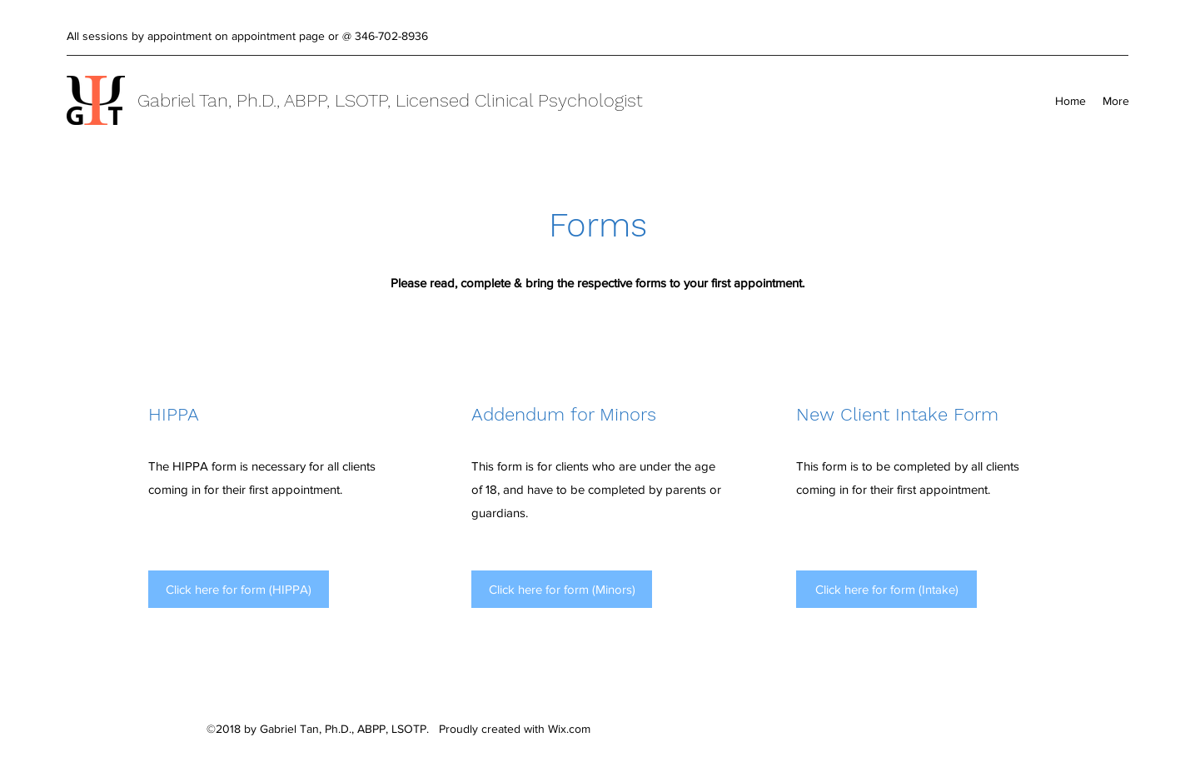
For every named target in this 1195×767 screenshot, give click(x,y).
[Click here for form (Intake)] (886, 589)
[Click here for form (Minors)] (561, 589)
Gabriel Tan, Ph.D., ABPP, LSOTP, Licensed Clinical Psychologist (390, 100)
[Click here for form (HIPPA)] (238, 589)
